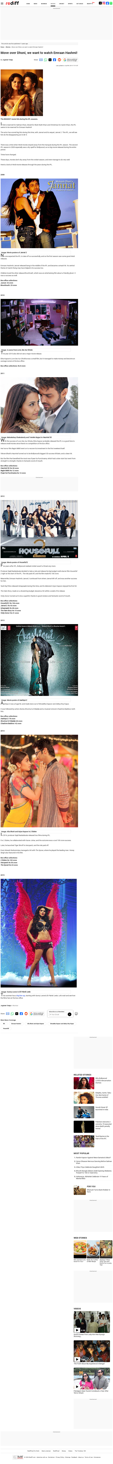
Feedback (74, 1457)
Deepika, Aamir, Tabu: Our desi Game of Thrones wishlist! (103, 1095)
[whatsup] (111, 3)
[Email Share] (40, 60)
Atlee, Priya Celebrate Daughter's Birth (90, 1167)
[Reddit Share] (59, 60)
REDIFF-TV (90, 3)
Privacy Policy (60, 1457)
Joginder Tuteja (8, 60)
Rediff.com (32, 1457)
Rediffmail (56, 1451)
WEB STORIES (80, 1238)
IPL (4, 1023)
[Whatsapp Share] (45, 60)
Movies (8, 47)
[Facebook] (107, 3)
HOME (28, 3)
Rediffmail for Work (33, 1451)
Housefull (6, 1028)
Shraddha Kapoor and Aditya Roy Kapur (62, 1023)
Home (2, 47)
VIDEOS (77, 1308)
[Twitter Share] (49, 60)
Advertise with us (42, 1457)
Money (64, 1451)
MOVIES (53, 3)
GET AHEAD (79, 3)
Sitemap (67, 1457)
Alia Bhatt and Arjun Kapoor (35, 1023)
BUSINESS (44, 3)
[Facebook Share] (54, 60)
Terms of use (89, 1457)
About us (81, 1457)
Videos (70, 1451)
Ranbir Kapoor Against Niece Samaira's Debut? (93, 1158)
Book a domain (46, 1451)
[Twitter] (100, 3)
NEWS (35, 3)
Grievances (97, 1457)
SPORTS (70, 3)
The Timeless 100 (80, 1451)
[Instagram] (104, 3)
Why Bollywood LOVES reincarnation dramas (103, 1080)
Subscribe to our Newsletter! (56, 1011)
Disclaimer (51, 1457)
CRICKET (61, 3)
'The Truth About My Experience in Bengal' (89, 1364)
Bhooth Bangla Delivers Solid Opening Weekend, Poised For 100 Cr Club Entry (94, 1172)
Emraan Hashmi (16, 1023)
